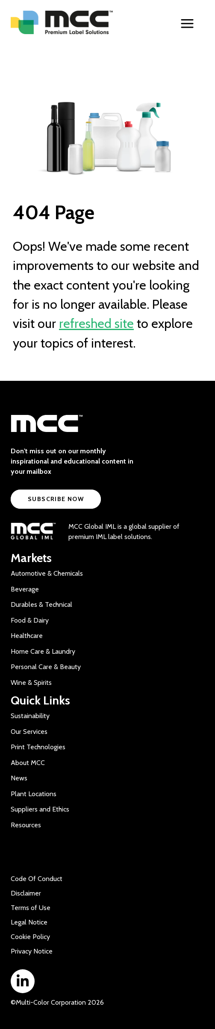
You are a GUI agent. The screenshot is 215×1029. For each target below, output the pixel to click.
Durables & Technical (41, 604)
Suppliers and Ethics (40, 809)
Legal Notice (29, 922)
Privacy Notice (32, 951)
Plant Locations (33, 794)
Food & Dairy (30, 620)
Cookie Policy (30, 937)
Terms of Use (30, 908)
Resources (26, 825)
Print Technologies (38, 747)
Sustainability (30, 716)
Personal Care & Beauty (46, 667)
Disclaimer (26, 893)
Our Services (29, 732)
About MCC (28, 763)
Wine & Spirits (31, 682)
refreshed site (96, 323)
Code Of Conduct (36, 879)
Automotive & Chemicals (47, 573)
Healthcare (27, 636)
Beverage (25, 589)
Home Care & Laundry (43, 651)
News (19, 778)
